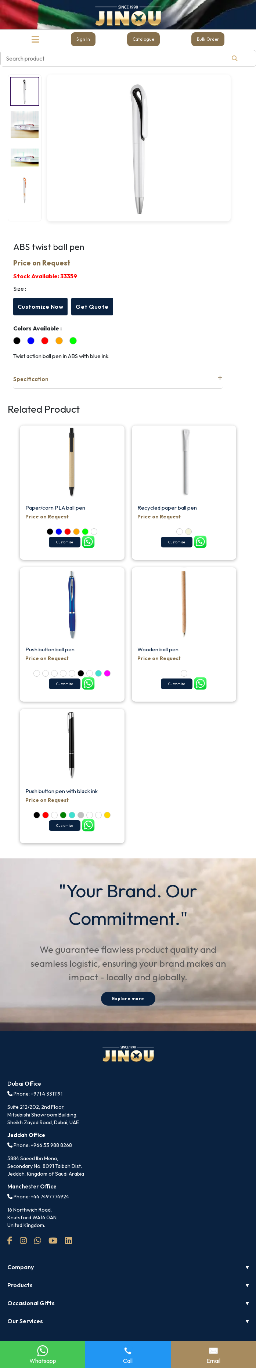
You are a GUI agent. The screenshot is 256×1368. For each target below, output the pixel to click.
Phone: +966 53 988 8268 (39, 1145)
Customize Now (41, 306)
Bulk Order (208, 39)
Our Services (25, 1321)
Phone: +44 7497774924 (38, 1196)
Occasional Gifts (31, 1303)
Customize (64, 542)
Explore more (128, 998)
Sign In (83, 39)
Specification (118, 379)
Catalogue (143, 39)
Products (20, 1285)
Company (20, 1267)
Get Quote (92, 306)
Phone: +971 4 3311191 (34, 1093)
